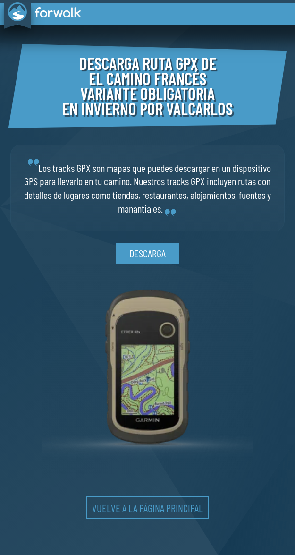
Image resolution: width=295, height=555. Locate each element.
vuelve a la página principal (147, 508)
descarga (147, 253)
